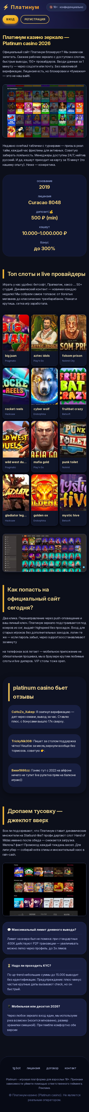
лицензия (33, 1068)
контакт (70, 1068)
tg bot (16, 1068)
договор (52, 1068)
